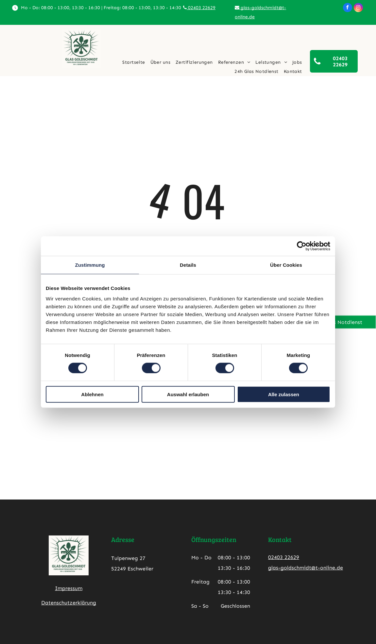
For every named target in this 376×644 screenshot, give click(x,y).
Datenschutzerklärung (68, 603)
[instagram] (358, 8)
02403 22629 (199, 7)
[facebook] (347, 8)
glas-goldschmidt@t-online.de (305, 568)
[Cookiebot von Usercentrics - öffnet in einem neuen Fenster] (301, 246)
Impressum (68, 588)
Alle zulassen (283, 394)
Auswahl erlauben (188, 394)
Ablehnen (92, 394)
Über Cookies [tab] (286, 265)
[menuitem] (133, 62)
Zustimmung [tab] (90, 265)
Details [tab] (188, 265)
